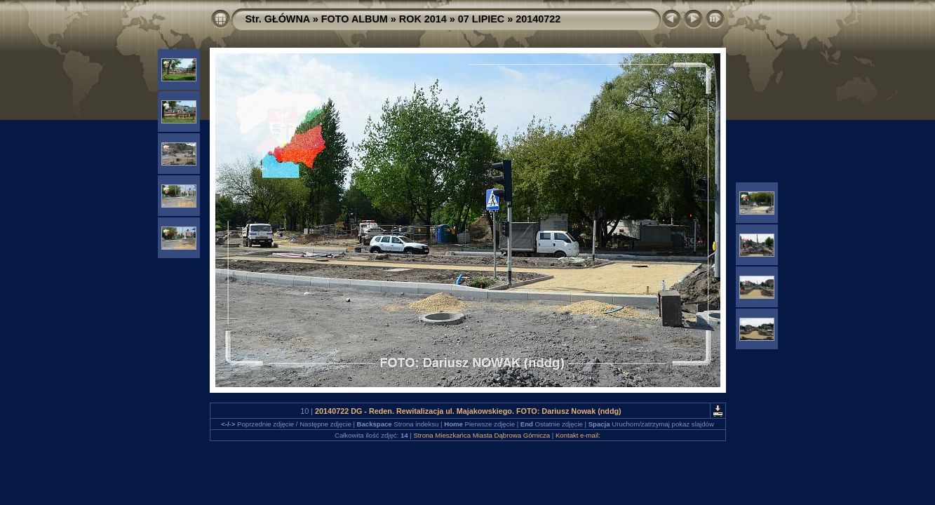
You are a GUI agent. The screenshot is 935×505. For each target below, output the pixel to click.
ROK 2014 (423, 19)
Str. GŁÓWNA (277, 19)
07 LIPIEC (481, 19)
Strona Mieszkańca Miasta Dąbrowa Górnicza (481, 435)
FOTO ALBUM (354, 19)
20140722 (538, 19)
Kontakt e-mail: (578, 435)
